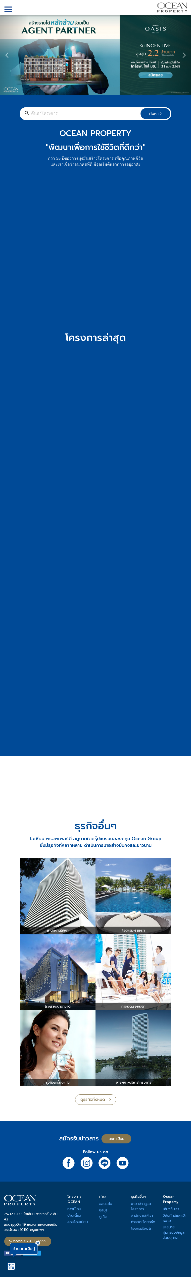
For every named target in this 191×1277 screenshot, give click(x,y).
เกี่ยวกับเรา (171, 1209)
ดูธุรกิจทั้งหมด (95, 1100)
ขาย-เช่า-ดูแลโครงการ (141, 1206)
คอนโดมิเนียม (77, 1222)
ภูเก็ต (103, 1216)
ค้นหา (155, 114)
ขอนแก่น (105, 1203)
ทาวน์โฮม (74, 1209)
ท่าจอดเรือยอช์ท (143, 1222)
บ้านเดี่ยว (74, 1215)
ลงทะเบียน (116, 1138)
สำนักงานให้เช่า (142, 1215)
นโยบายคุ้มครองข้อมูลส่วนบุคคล (174, 1232)
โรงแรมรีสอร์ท (141, 1228)
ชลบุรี (103, 1210)
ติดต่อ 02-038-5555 (27, 1241)
